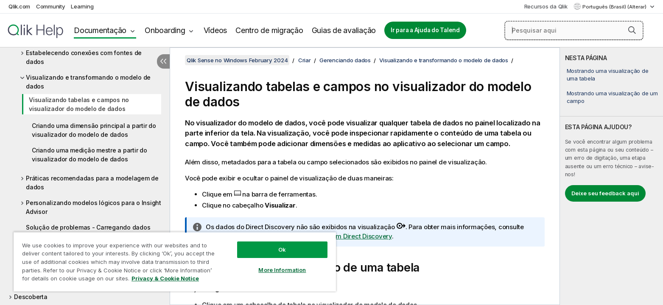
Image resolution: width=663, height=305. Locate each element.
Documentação (100, 30)
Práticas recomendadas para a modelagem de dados (92, 183)
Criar (304, 60)
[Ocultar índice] (163, 61)
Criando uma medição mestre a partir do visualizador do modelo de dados (89, 155)
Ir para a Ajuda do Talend (425, 30)
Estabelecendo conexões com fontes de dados (84, 57)
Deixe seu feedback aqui (605, 193)
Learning (82, 6)
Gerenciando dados (345, 60)
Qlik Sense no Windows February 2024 (237, 60)
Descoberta (31, 296)
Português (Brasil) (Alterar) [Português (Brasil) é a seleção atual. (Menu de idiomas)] (615, 7)
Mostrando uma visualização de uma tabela (608, 74)
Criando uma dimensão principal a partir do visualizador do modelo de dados (94, 130)
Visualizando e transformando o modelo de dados (88, 82)
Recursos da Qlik (546, 6)
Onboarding (165, 30)
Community (50, 6)
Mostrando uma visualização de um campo (612, 97)
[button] (632, 30)
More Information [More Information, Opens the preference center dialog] (282, 269)
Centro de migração (269, 30)
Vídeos (215, 30)
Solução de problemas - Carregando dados (88, 227)
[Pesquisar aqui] (574, 30)
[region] (175, 261)
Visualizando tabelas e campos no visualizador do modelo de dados (79, 104)
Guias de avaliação (344, 30)
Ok (282, 249)
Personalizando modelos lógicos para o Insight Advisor (93, 207)
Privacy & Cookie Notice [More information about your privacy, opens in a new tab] (165, 278)
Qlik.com (19, 6)
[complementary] (611, 176)
